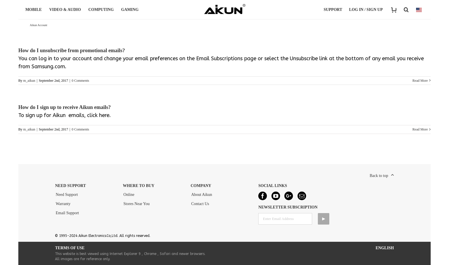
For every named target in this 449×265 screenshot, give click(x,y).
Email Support (67, 213)
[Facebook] (262, 196)
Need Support (67, 194)
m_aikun (29, 81)
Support (333, 9)
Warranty (63, 204)
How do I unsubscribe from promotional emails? (71, 50)
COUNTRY (419, 10)
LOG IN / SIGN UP (366, 9)
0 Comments (80, 81)
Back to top (379, 176)
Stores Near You (136, 204)
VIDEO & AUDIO (65, 9)
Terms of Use (69, 248)
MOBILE (34, 9)
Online (128, 194)
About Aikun (201, 194)
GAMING (130, 9)
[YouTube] (275, 196)
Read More (420, 81)
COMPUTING (101, 9)
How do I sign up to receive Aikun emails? (64, 107)
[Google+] (288, 196)
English (385, 248)
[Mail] (302, 196)
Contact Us (200, 204)
